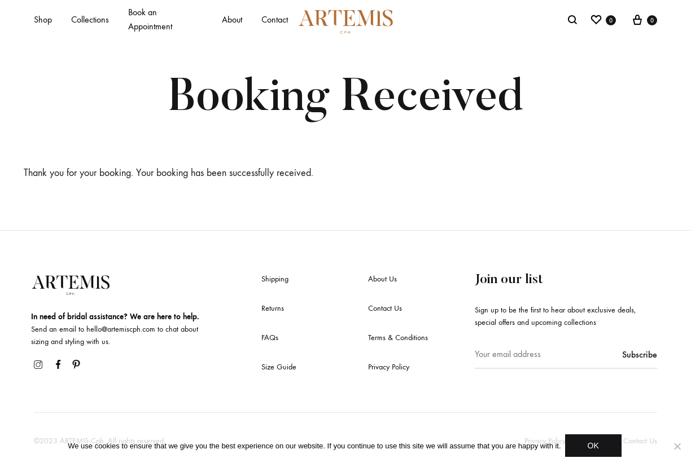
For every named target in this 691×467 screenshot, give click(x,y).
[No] (677, 447)
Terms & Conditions (398, 337)
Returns (272, 308)
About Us (382, 279)
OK (595, 447)
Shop (43, 19)
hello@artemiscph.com (120, 329)
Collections (90, 19)
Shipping (274, 279)
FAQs (269, 337)
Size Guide (278, 367)
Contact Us (385, 308)
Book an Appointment (150, 19)
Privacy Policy (388, 367)
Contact (274, 19)
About (232, 19)
